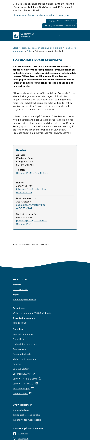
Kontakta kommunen (23, 334)
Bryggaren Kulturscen (24, 374)
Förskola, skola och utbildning (36, 48)
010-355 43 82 (24, 208)
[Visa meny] (74, 36)
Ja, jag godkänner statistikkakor (62, 21)
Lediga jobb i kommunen (25, 344)
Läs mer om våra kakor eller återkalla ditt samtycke (41, 15)
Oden (29, 51)
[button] (66, 35)
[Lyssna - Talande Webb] (60, 36)
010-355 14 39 (24, 173)
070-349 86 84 (41, 173)
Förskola (57, 48)
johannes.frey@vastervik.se (31, 189)
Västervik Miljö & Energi (38, 378)
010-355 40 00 (20, 289)
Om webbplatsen (21, 410)
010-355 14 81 (23, 224)
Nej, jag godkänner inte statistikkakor (59, 25)
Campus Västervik (22, 369)
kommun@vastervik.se (24, 299)
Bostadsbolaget (34, 388)
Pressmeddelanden (22, 354)
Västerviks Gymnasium (24, 359)
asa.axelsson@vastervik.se (30, 204)
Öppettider (18, 339)
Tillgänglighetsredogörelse (26, 415)
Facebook (20, 434)
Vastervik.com (33, 393)
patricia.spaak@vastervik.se (31, 220)
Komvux (17, 364)
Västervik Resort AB (36, 383)
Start (15, 48)
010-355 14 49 (24, 192)
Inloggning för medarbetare (27, 420)
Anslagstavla (19, 349)
